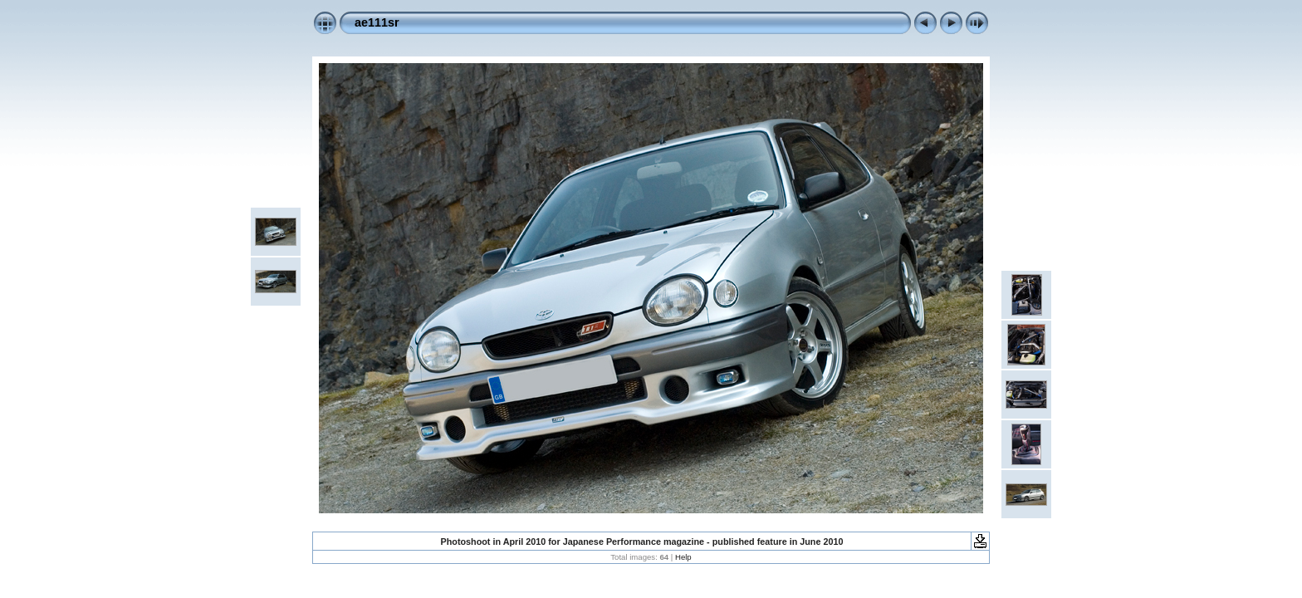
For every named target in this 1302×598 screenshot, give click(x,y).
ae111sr (377, 22)
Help (683, 556)
